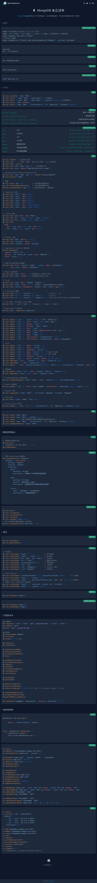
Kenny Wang (50, 881)
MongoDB (20, 16)
